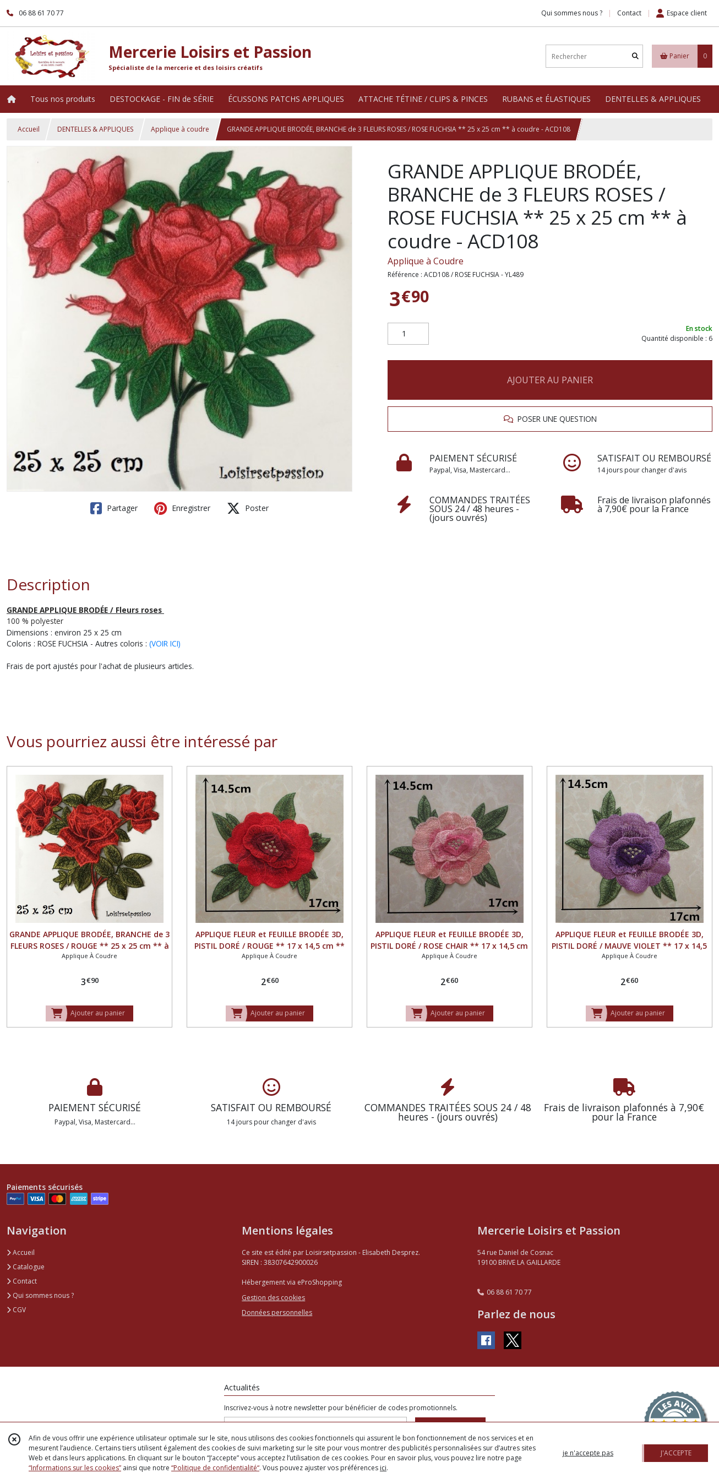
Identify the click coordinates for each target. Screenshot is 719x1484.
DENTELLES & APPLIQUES (95, 129)
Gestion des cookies (273, 1297)
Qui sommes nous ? (40, 1295)
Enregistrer (182, 508)
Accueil (29, 129)
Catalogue (26, 1266)
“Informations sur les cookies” (75, 1467)
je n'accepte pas (588, 1453)
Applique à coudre (180, 129)
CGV (16, 1309)
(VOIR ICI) (165, 643)
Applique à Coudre (426, 261)
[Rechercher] (635, 56)
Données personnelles (277, 1312)
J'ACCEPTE (676, 1453)
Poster (248, 508)
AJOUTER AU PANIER (550, 380)
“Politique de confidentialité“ (215, 1467)
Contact (629, 13)
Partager (114, 508)
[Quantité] (408, 334)
